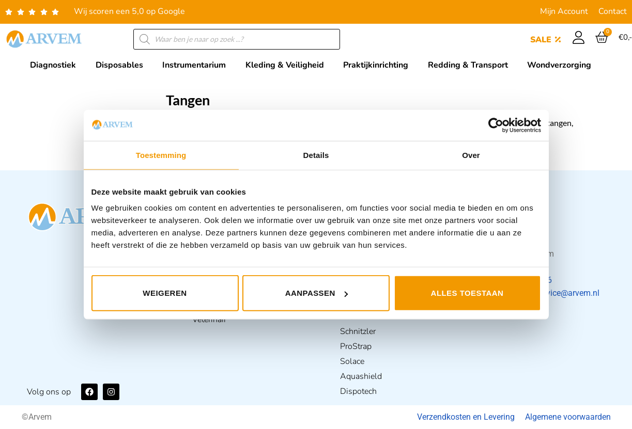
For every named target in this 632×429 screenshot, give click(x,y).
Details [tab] (316, 154)
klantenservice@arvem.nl (553, 293)
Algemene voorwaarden (568, 417)
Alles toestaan (467, 293)
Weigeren (165, 293)
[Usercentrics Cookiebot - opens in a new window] (496, 125)
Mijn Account (564, 11)
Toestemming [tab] (161, 154)
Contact (612, 11)
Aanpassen (316, 293)
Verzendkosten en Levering (466, 417)
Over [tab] (471, 154)
